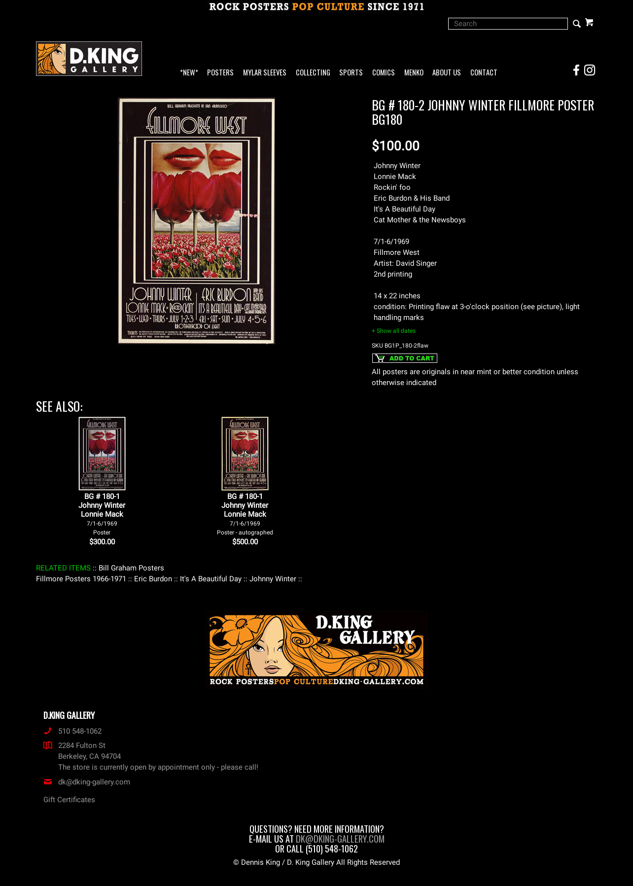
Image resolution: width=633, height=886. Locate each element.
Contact (483, 72)
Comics (383, 72)
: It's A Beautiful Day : (211, 578)
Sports (351, 72)
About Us (446, 72)
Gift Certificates (69, 799)
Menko (413, 72)
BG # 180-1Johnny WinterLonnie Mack (101, 514)
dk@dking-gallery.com (86, 782)
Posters (220, 72)
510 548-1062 (72, 731)
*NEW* (189, 72)
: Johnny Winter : (273, 578)
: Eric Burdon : (153, 578)
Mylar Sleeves (264, 72)
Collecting (313, 72)
